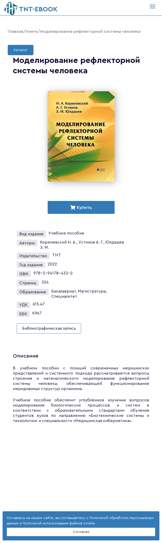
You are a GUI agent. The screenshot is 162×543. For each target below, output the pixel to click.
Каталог (21, 50)
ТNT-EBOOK (31, 7)
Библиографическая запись (49, 328)
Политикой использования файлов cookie (59, 523)
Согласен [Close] (81, 532)
